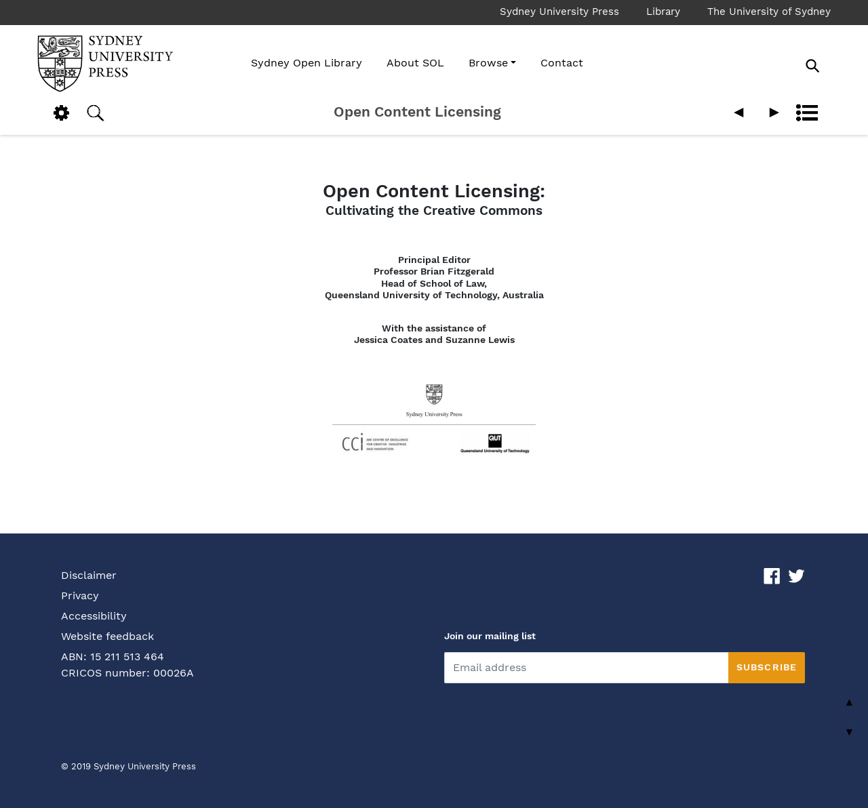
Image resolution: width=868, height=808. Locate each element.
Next (773, 113)
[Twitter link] (796, 575)
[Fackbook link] (772, 575)
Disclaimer (89, 575)
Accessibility (94, 615)
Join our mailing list (490, 635)
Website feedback (107, 636)
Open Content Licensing (417, 112)
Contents (807, 113)
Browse (488, 62)
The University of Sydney (769, 11)
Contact (561, 62)
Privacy (80, 595)
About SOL (415, 62)
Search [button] (94, 113)
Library (663, 11)
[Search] (827, 66)
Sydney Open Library (306, 62)
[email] (586, 667)
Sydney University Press (559, 11)
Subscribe (766, 667)
